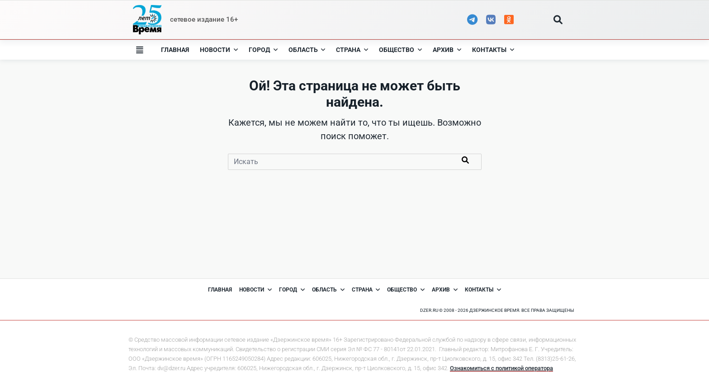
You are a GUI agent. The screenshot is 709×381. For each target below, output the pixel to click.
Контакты (493, 49)
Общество (400, 49)
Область (307, 49)
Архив (447, 49)
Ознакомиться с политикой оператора (501, 368)
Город (263, 49)
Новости (219, 49)
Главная (175, 49)
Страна (352, 49)
